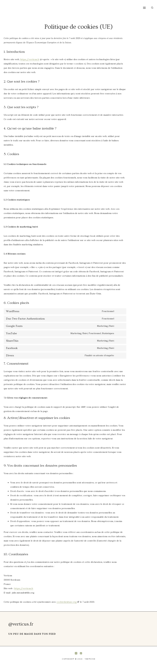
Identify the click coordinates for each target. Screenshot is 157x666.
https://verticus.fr (29, 59)
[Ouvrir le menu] (144, 7)
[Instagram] (76, 653)
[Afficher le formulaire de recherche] (152, 7)
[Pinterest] (80, 653)
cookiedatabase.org (67, 602)
